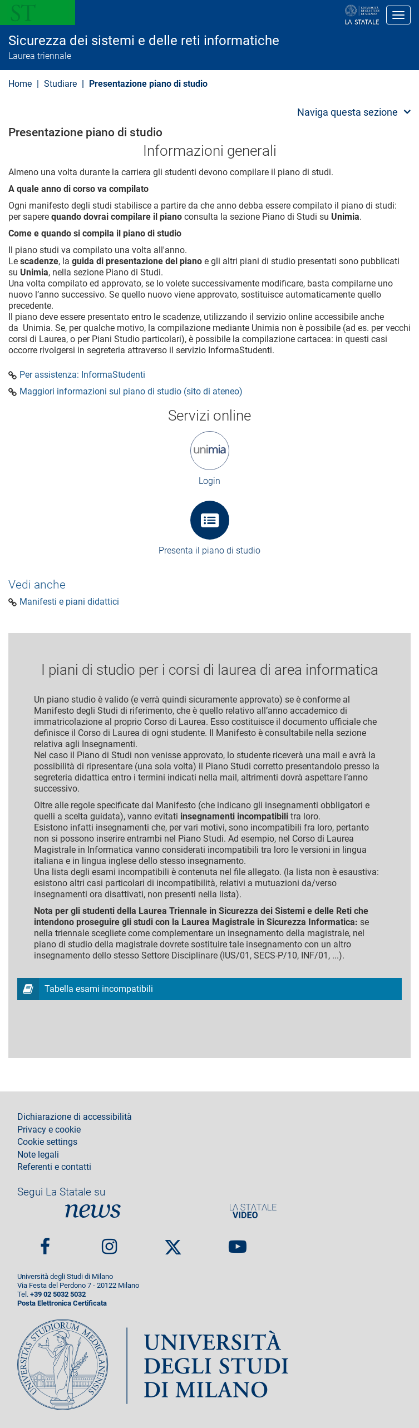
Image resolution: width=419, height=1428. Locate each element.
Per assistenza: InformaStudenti (82, 375)
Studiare (60, 83)
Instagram (109, 1242)
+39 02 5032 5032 (58, 1294)
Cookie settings (47, 1142)
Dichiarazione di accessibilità (74, 1117)
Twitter (173, 1242)
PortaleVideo (253, 1211)
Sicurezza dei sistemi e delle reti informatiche (143, 40)
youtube (238, 1242)
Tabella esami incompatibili (99, 989)
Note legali (38, 1155)
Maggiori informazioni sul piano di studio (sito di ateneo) (131, 392)
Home (20, 83)
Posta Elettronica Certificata (62, 1303)
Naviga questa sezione (347, 112)
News (93, 1211)
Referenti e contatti (54, 1167)
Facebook (45, 1242)
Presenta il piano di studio (209, 550)
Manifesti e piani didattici (69, 602)
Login (209, 481)
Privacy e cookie (49, 1130)
